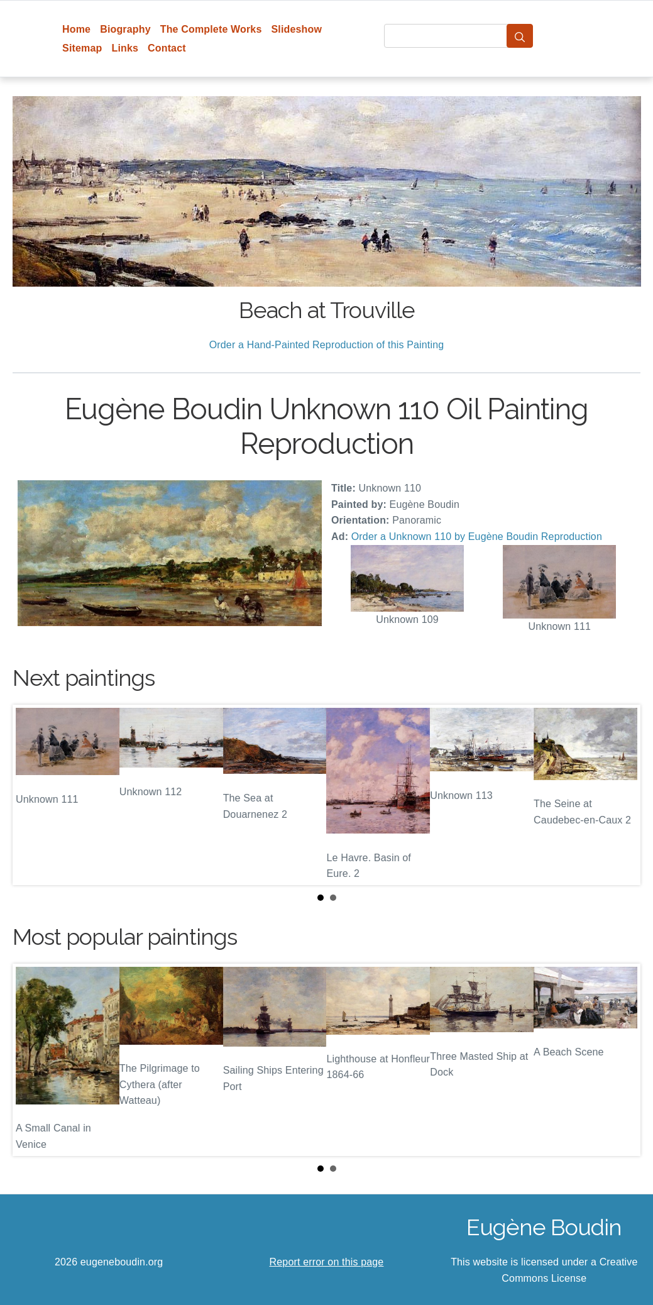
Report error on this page (327, 1262)
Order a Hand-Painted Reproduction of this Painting (326, 344)
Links (124, 48)
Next (621, 795)
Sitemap (82, 48)
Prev (32, 795)
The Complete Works (211, 29)
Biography (125, 29)
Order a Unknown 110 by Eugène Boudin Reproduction (476, 536)
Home (76, 29)
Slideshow (296, 29)
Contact (167, 48)
